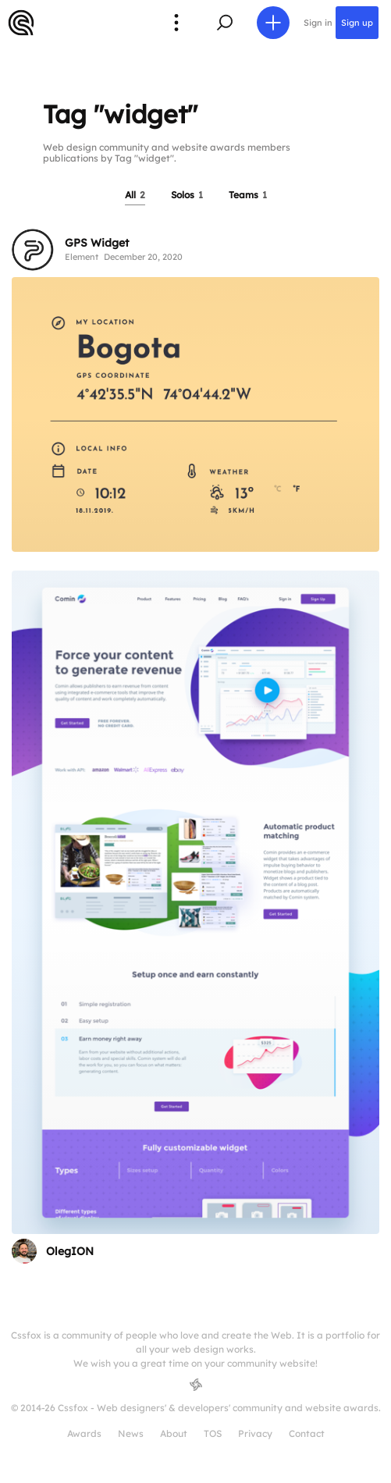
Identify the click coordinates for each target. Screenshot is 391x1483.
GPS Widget (97, 243)
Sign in (318, 22)
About (173, 1433)
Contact (307, 1433)
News (131, 1433)
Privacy (255, 1433)
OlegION (70, 1251)
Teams (248, 195)
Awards (84, 1433)
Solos (187, 195)
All (135, 195)
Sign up (357, 22)
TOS (213, 1433)
